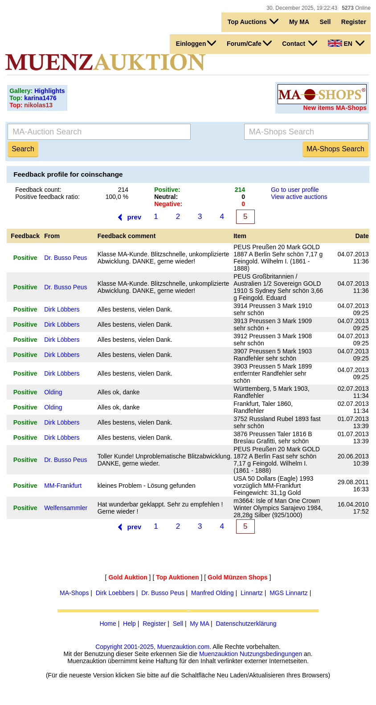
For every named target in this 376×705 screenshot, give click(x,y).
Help (129, 623)
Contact (299, 43)
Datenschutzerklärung (246, 623)
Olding (53, 392)
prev (134, 217)
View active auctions (299, 196)
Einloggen (196, 43)
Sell (325, 21)
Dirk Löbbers (61, 309)
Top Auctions (253, 21)
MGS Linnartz (289, 592)
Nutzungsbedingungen (271, 653)
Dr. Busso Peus (65, 257)
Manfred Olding (212, 592)
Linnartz (252, 592)
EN (346, 43)
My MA (299, 21)
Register (353, 21)
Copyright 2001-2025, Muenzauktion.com (152, 646)
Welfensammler (65, 507)
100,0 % (117, 196)
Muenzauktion (218, 653)
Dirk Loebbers (115, 592)
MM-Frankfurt (63, 485)
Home (107, 623)
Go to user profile (295, 189)
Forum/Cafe (249, 43)
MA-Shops (74, 592)
